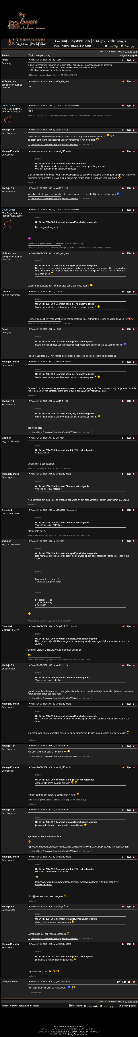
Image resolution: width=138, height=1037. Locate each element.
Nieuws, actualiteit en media (76, 46)
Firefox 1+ (95, 1031)
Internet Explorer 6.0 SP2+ (64, 1031)
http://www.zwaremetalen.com (68, 1026)
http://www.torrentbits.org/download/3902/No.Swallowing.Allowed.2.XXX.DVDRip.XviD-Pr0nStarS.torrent (78, 847)
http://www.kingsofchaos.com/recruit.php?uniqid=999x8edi (53, 144)
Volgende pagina (128, 55)
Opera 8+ (83, 1031)
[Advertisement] (72, 20)
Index (57, 46)
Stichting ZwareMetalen (76, 1034)
